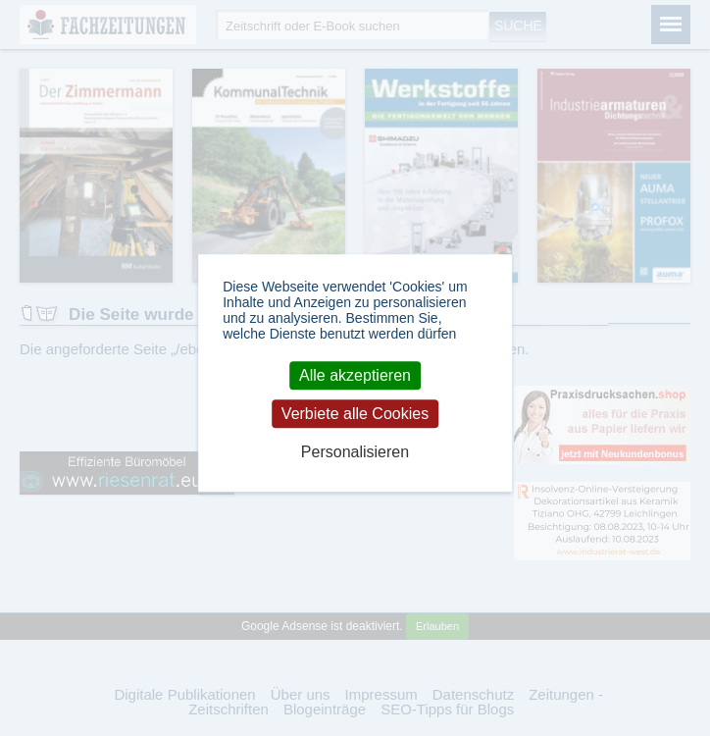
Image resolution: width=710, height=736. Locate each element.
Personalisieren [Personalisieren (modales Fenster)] (355, 453)
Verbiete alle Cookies (355, 413)
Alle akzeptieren (355, 375)
